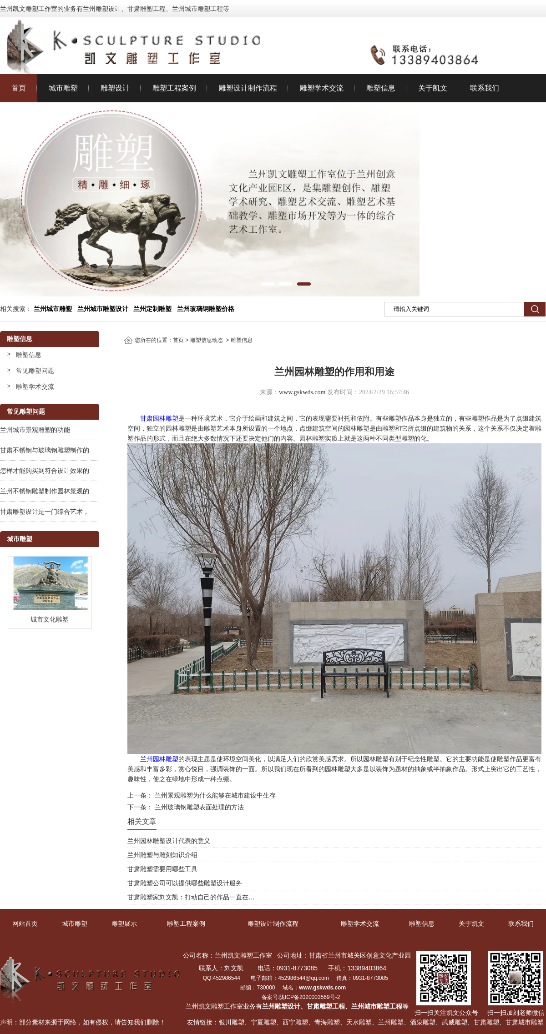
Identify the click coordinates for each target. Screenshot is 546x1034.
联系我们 (484, 88)
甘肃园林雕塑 (159, 418)
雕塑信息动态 (206, 340)
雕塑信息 (380, 88)
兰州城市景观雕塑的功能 (35, 429)
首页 (18, 88)
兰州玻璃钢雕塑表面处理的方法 (198, 807)
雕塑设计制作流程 (248, 88)
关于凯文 (432, 88)
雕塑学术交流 (322, 88)
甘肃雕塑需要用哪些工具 (162, 869)
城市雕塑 (63, 88)
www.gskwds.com (302, 392)
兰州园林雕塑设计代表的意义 (168, 840)
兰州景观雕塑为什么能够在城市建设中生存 (214, 795)
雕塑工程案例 (174, 88)
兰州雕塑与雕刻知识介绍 (162, 854)
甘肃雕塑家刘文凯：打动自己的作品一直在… (191, 897)
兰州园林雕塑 (159, 759)
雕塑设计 (115, 88)
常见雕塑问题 (35, 370)
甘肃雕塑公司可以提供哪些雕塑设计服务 (184, 883)
